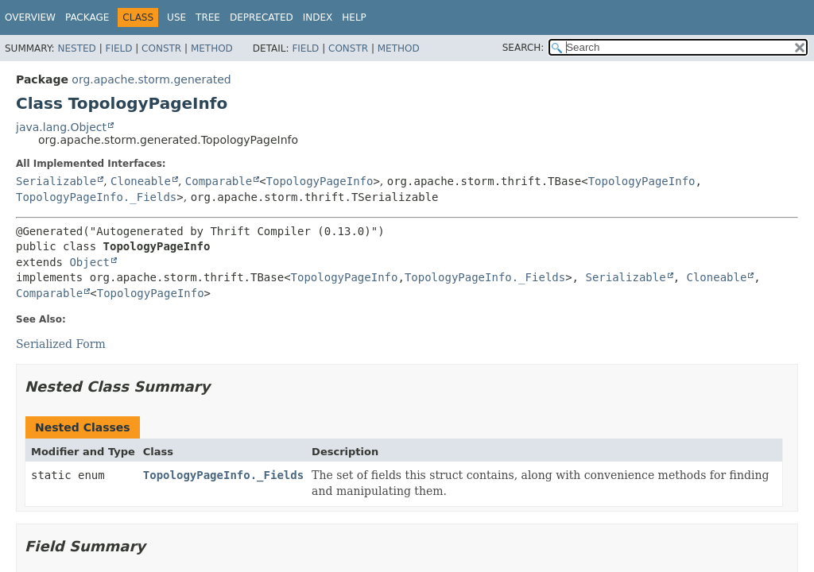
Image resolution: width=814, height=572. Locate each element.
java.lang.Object (61, 127)
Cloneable (140, 181)
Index (318, 17)
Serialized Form (61, 344)
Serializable (56, 181)
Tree (208, 17)
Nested (76, 48)
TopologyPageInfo (320, 181)
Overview (30, 17)
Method (212, 48)
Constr (161, 48)
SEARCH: (523, 47)
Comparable (218, 181)
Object (89, 262)
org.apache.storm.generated (151, 79)
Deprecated (261, 17)
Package (87, 17)
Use (176, 17)
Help (354, 17)
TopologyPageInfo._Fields (96, 197)
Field (118, 48)
